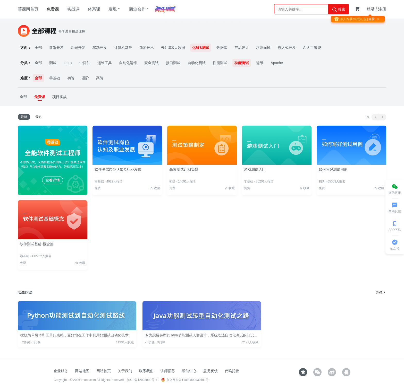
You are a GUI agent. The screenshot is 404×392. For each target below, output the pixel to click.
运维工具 (104, 63)
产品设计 (241, 48)
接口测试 (173, 63)
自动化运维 (128, 63)
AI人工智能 (312, 48)
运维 (259, 63)
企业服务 (61, 371)
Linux (68, 63)
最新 (24, 117)
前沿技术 (146, 48)
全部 (38, 48)
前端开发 (56, 48)
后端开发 (78, 48)
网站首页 (103, 371)
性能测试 (220, 63)
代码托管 (232, 371)
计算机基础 (123, 48)
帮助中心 (189, 371)
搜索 (338, 9)
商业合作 (139, 9)
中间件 (84, 63)
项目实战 (59, 97)
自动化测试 (197, 63)
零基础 (54, 78)
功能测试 (241, 63)
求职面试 (263, 48)
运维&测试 (200, 48)
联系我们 (146, 371)
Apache (277, 63)
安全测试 (151, 63)
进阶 (85, 78)
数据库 (221, 48)
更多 (380, 292)
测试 (52, 63)
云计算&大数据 (173, 48)
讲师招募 (168, 371)
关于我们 (125, 371)
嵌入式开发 (287, 48)
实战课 (73, 9)
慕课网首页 (28, 9)
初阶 (70, 78)
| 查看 (370, 19)
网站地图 (82, 371)
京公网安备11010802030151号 (185, 380)
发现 (114, 9)
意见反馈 (210, 371)
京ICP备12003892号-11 (142, 380)
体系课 (94, 9)
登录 (370, 9)
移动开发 (99, 48)
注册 (382, 9)
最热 (38, 117)
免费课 (53, 9)
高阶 (99, 78)
